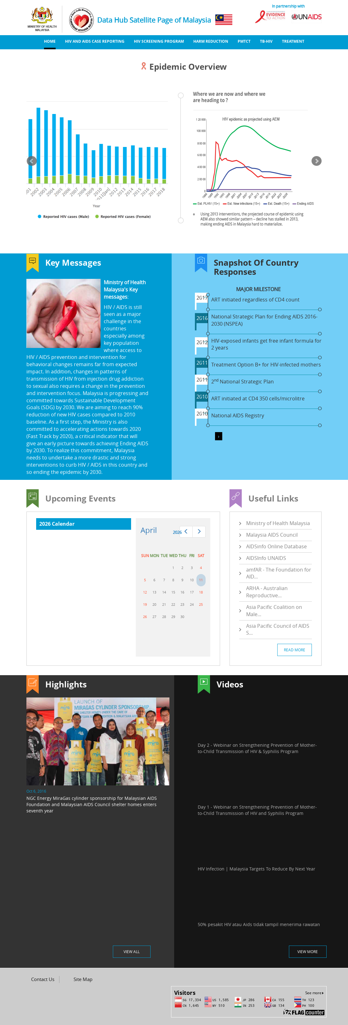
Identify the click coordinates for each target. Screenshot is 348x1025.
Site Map (83, 979)
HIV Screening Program (159, 41)
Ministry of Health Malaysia (278, 523)
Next (317, 161)
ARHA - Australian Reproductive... (267, 592)
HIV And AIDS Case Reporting (94, 41)
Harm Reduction (210, 41)
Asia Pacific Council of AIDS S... (277, 629)
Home (50, 41)
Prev (32, 161)
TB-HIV (266, 41)
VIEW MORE (307, 951)
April (149, 530)
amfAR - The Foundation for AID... (278, 573)
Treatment (293, 41)
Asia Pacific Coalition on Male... (274, 611)
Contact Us (42, 979)
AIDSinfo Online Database (276, 546)
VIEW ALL (132, 951)
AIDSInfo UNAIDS (266, 558)
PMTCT (244, 41)
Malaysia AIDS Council (272, 534)
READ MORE (294, 649)
